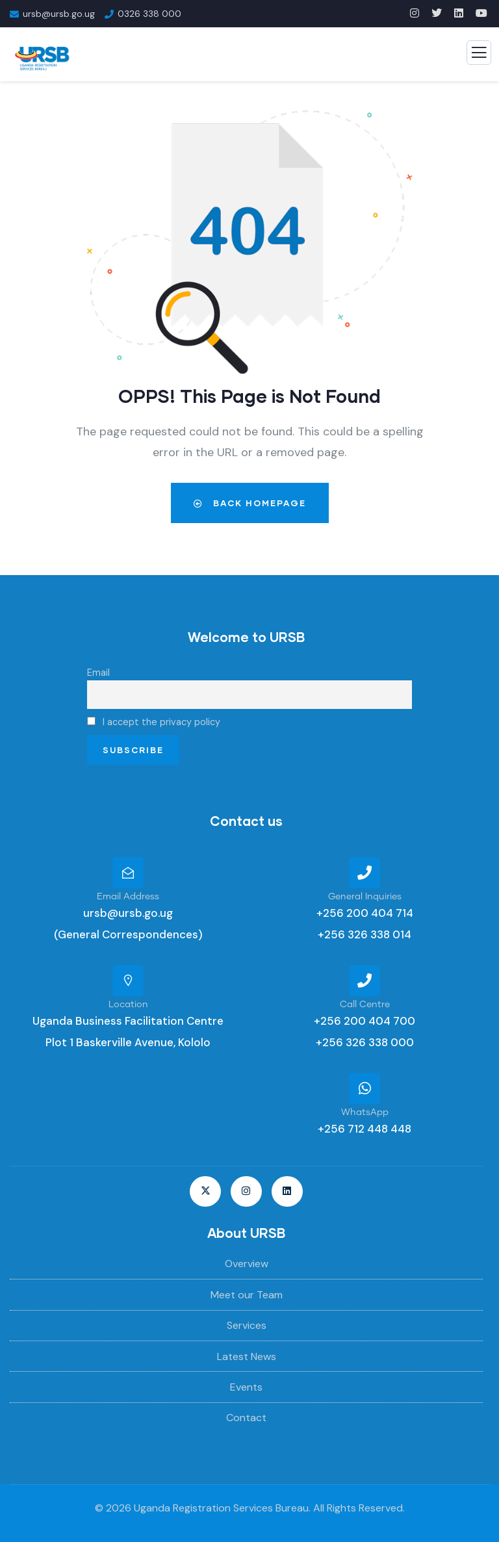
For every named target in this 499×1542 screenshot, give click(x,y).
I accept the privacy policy (153, 722)
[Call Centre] (364, 980)
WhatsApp (365, 1112)
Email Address (128, 896)
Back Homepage (250, 503)
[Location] (128, 980)
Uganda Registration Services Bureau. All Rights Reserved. (269, 1508)
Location (128, 1004)
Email (98, 672)
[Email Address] (128, 872)
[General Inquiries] (364, 872)
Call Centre (365, 1004)
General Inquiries (365, 896)
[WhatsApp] (364, 1088)
